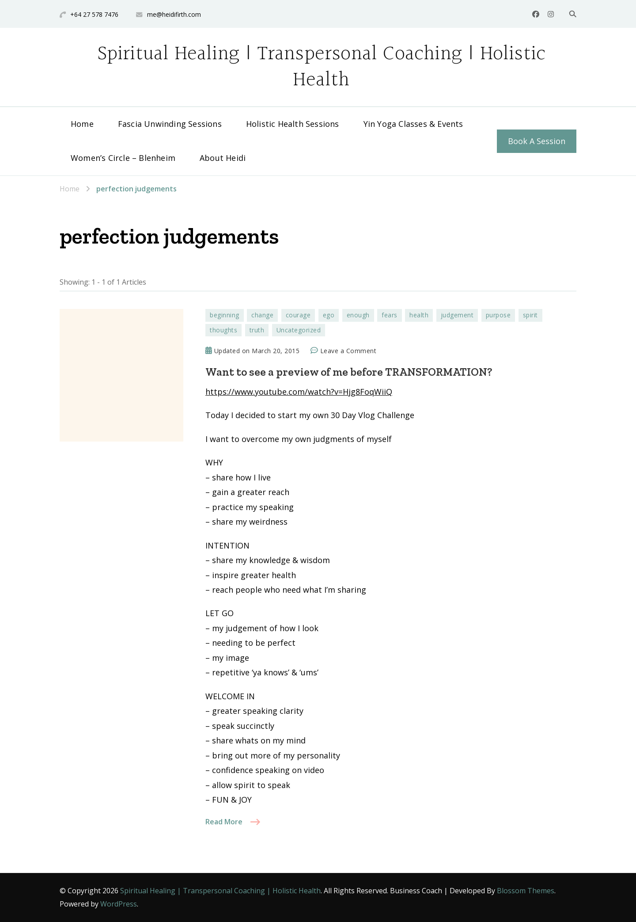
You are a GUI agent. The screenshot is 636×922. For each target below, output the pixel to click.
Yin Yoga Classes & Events (413, 123)
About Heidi (223, 157)
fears (390, 315)
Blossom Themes (525, 890)
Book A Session (536, 141)
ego (329, 315)
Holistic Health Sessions (292, 123)
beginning (224, 315)
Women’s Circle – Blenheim (123, 157)
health (418, 315)
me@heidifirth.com (174, 14)
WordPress (118, 904)
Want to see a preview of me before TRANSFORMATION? (348, 371)
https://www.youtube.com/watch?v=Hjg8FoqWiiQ (298, 391)
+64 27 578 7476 (94, 14)
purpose (498, 315)
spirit (530, 315)
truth (257, 330)
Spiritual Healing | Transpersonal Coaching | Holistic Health (321, 67)
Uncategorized (298, 330)
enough (358, 315)
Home (82, 123)
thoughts (223, 330)
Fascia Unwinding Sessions (170, 123)
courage (298, 315)
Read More (223, 822)
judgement (457, 315)
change (262, 315)
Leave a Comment (348, 351)
